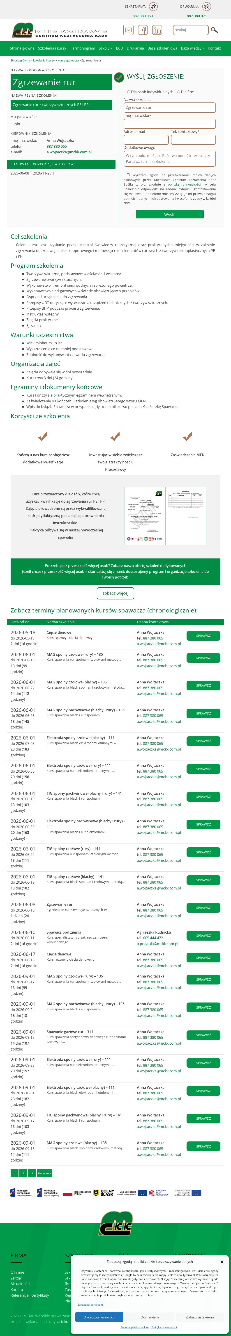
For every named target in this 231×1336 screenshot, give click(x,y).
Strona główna (20, 60)
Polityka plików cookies (135, 1327)
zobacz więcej (116, 593)
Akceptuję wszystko (99, 1317)
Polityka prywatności (164, 1327)
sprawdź (203, 635)
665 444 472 (153, 937)
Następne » (44, 1173)
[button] (222, 1261)
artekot (63, 1321)
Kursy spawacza (68, 60)
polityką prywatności (184, 184)
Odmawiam (150, 1317)
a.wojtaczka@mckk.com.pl (159, 643)
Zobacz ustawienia (200, 1317)
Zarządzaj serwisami (91, 1305)
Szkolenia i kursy (44, 60)
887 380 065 (153, 638)
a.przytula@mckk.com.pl (157, 943)
